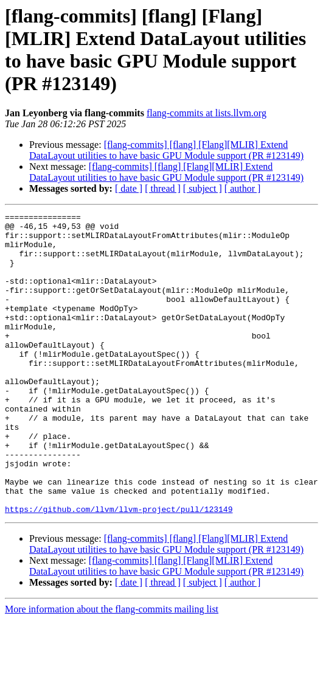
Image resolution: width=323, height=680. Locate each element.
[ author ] (242, 188)
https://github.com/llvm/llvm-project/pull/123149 (118, 569)
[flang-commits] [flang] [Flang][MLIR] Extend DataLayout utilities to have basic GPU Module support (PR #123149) (166, 150)
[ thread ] (163, 188)
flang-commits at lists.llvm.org (206, 113)
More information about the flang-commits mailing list (111, 669)
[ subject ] (202, 188)
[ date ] (128, 188)
